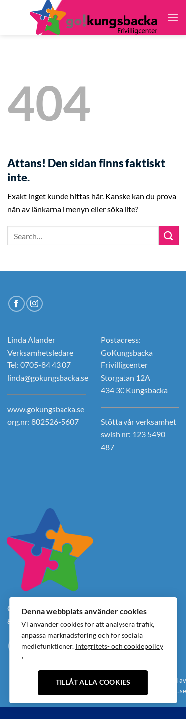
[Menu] (173, 17)
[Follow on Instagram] (14, 23)
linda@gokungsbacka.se (47, 377)
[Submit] (169, 235)
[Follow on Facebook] (14, 10)
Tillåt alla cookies (93, 682)
